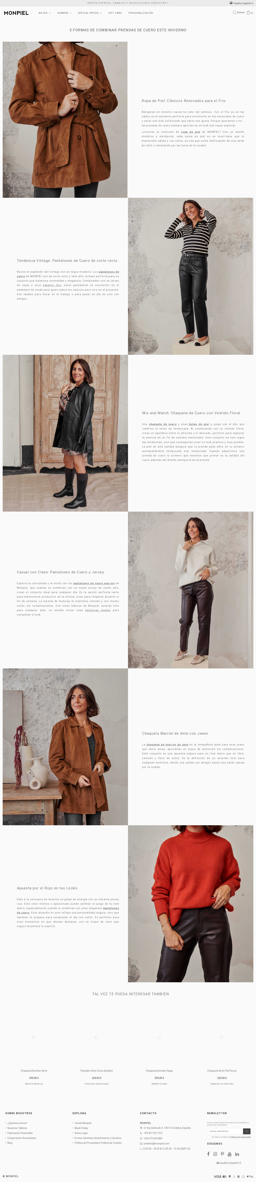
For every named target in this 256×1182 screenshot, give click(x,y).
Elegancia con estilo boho (222, 1084)
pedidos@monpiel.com (156, 1143)
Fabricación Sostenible (20, 1133)
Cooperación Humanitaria (21, 1138)
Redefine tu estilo (159, 1084)
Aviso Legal (81, 1133)
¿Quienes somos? (17, 1123)
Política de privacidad (240, 1138)
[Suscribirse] (246, 1131)
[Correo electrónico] (225, 1131)
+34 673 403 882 (153, 1138)
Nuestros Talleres (17, 1128)
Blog (9, 1142)
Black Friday (81, 1128)
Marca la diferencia (34, 1084)
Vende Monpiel (83, 1123)
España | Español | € (241, 3)
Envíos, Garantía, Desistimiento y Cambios (98, 1138)
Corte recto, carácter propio (97, 1084)
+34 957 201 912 (153, 1133)
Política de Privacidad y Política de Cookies (98, 1142)
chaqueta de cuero (163, 424)
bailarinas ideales (98, 610)
